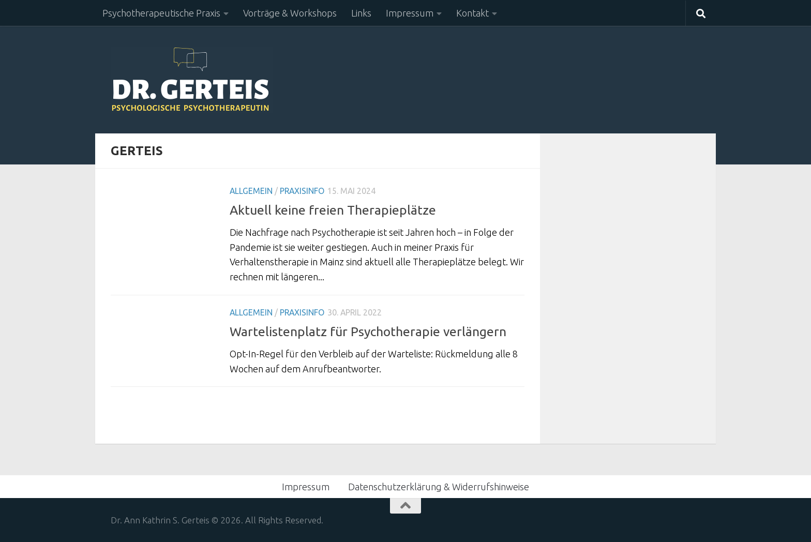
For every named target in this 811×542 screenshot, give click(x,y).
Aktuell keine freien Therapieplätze (333, 210)
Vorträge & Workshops (290, 13)
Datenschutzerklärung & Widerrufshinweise (438, 486)
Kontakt (472, 13)
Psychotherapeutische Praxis (161, 13)
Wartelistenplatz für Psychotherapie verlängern (368, 331)
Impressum (409, 13)
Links (361, 13)
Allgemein (251, 190)
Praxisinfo (302, 190)
